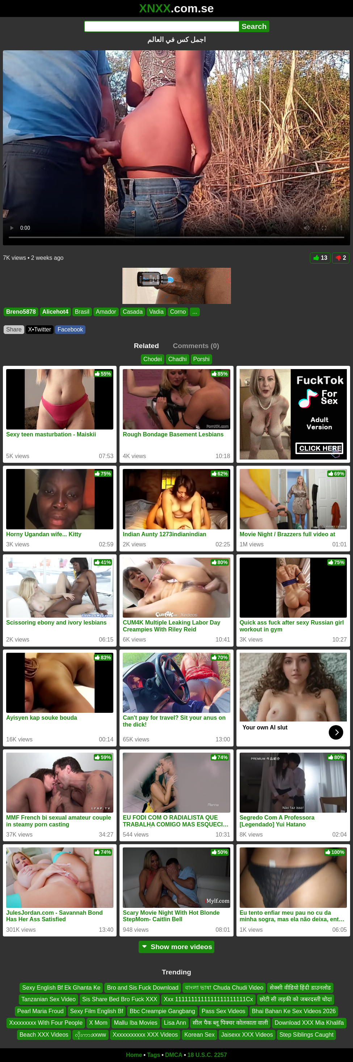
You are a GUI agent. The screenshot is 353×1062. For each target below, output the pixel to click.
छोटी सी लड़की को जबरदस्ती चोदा (296, 1000)
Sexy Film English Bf (96, 1011)
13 (320, 258)
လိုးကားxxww (90, 1035)
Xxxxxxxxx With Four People (46, 1023)
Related (146, 346)
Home (134, 1055)
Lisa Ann (175, 1023)
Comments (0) (196, 346)
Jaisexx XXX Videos (247, 1035)
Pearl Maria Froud (40, 1011)
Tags (153, 1055)
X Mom (98, 1023)
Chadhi (177, 359)
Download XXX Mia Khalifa (309, 1023)
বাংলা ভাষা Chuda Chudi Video (224, 988)
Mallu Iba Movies (135, 1023)
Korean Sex (199, 1035)
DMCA (173, 1055)
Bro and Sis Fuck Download (142, 988)
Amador (106, 312)
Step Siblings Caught (306, 1035)
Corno (178, 312)
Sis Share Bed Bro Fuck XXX (119, 1000)
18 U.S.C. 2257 (207, 1055)
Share (14, 329)
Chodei (152, 359)
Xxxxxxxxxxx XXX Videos (145, 1035)
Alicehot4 (55, 312)
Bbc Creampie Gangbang (162, 1011)
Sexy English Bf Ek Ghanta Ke (61, 988)
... (194, 312)
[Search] (161, 26)
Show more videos (176, 947)
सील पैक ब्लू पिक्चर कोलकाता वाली (230, 1023)
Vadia (156, 312)
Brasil (82, 312)
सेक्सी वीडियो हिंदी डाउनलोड (300, 988)
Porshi (201, 359)
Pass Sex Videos (223, 1011)
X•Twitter (39, 329)
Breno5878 (21, 312)
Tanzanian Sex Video (48, 1000)
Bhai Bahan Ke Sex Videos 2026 (294, 1011)
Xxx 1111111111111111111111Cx (208, 1000)
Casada (133, 312)
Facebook (70, 329)
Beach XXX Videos (44, 1035)
